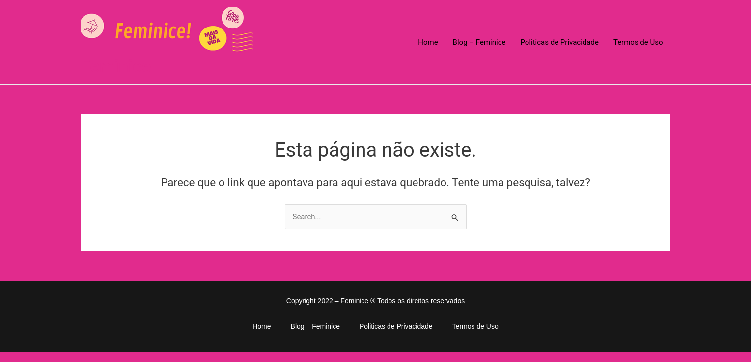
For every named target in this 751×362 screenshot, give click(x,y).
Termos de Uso (638, 42)
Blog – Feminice (479, 42)
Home (428, 42)
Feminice (116, 66)
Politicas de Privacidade (559, 42)
